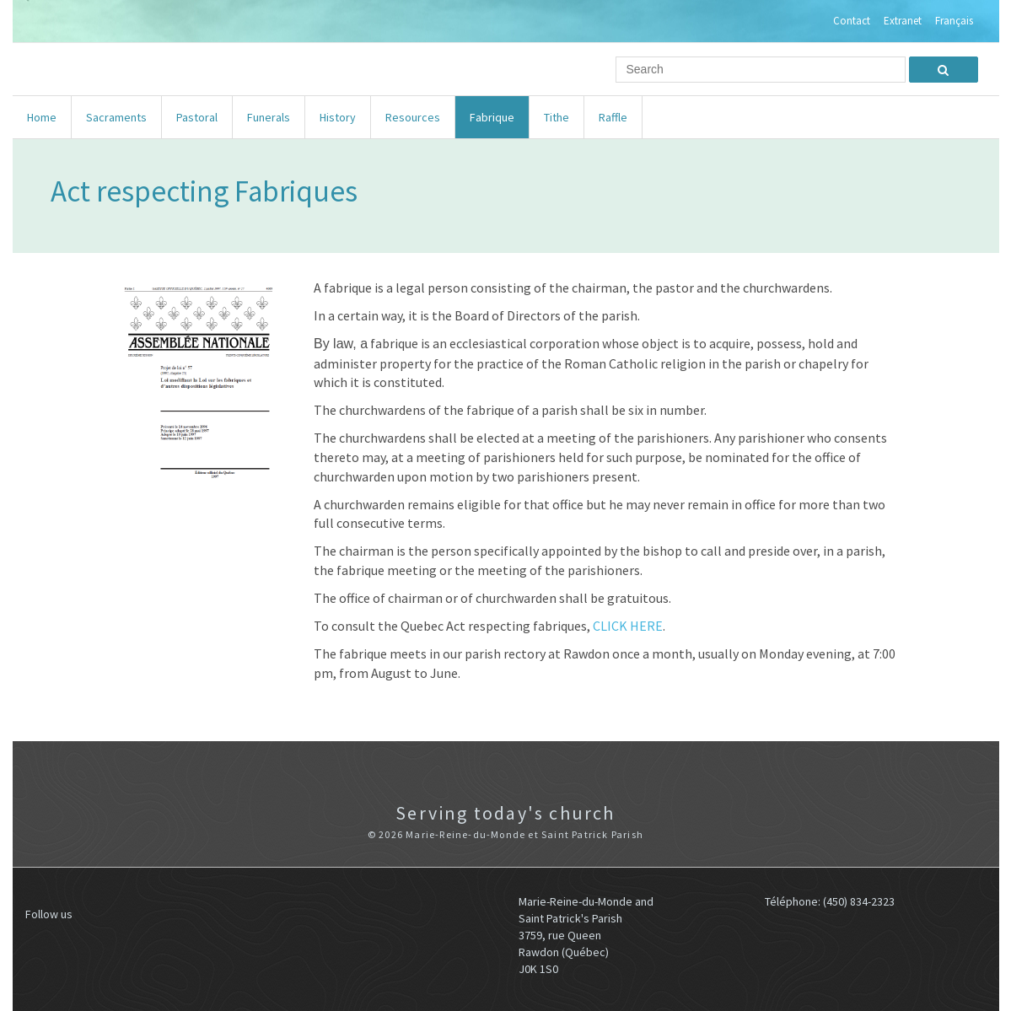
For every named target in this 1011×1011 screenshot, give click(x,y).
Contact (851, 21)
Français (954, 21)
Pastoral (197, 117)
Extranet (903, 21)
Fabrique (492, 117)
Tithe (556, 117)
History (338, 117)
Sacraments (116, 117)
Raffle (613, 117)
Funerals (268, 117)
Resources (412, 117)
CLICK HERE (628, 625)
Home (41, 117)
